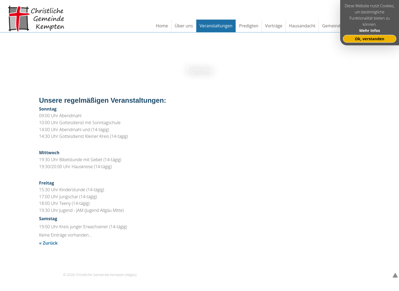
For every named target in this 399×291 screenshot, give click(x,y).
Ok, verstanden (369, 38)
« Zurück (48, 243)
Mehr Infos (369, 30)
